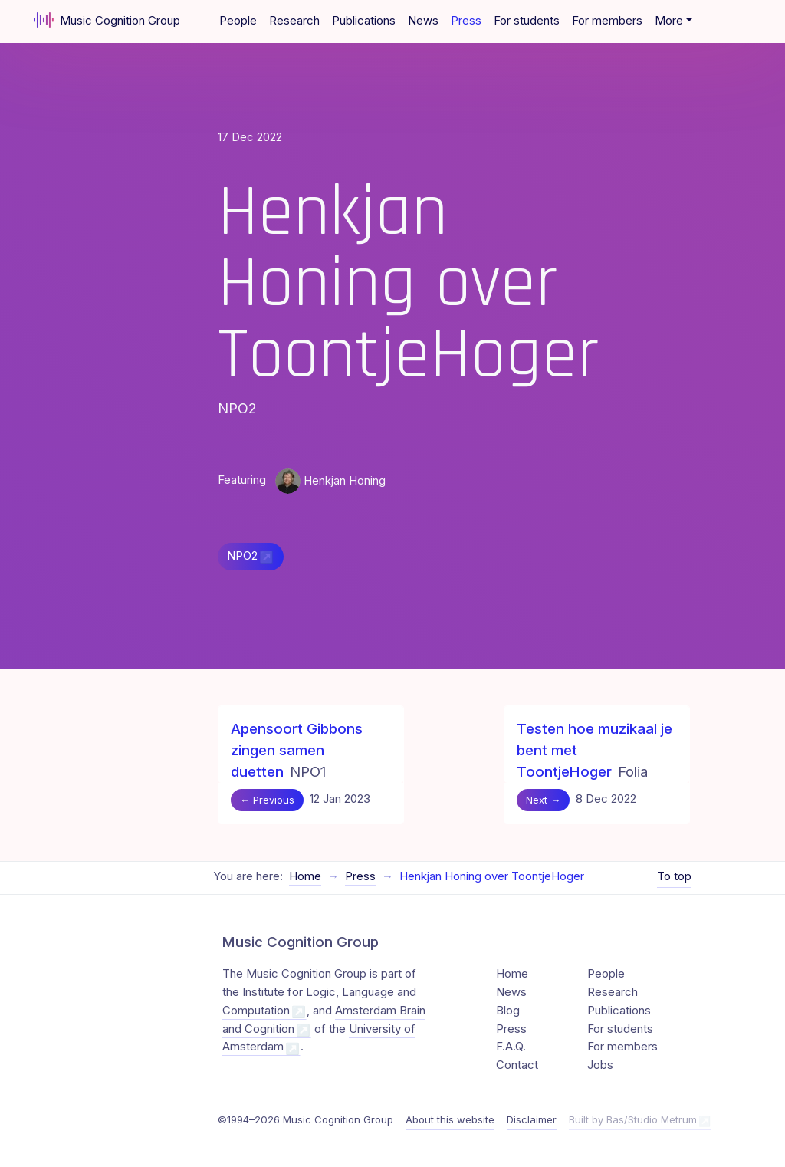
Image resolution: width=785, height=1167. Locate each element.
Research (294, 21)
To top (674, 876)
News (423, 21)
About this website (450, 1119)
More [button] (669, 21)
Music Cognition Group (107, 20)
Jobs (600, 1065)
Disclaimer (532, 1119)
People (238, 21)
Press (466, 21)
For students (527, 21)
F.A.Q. (511, 1047)
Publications (364, 21)
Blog (508, 1010)
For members (607, 21)
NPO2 (242, 556)
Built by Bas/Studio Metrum (633, 1119)
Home (305, 876)
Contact (517, 1065)
